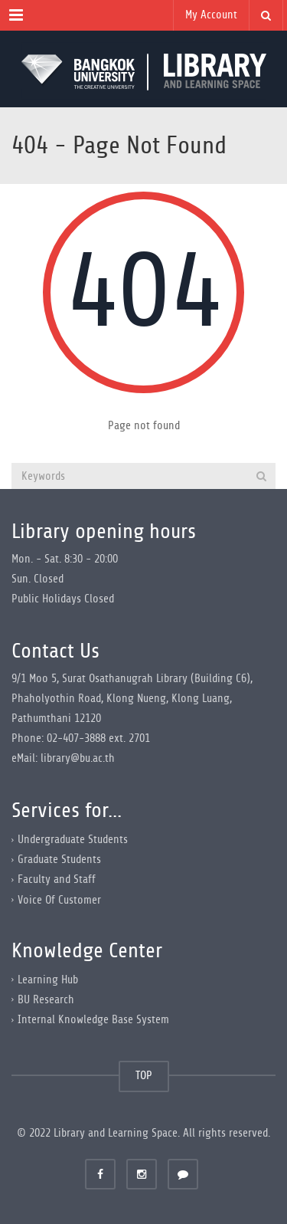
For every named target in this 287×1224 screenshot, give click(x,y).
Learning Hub (48, 980)
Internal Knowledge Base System (93, 1020)
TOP (143, 1076)
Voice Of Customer (59, 899)
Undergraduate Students (73, 840)
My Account (211, 15)
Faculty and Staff (57, 879)
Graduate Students (59, 860)
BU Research (46, 1000)
